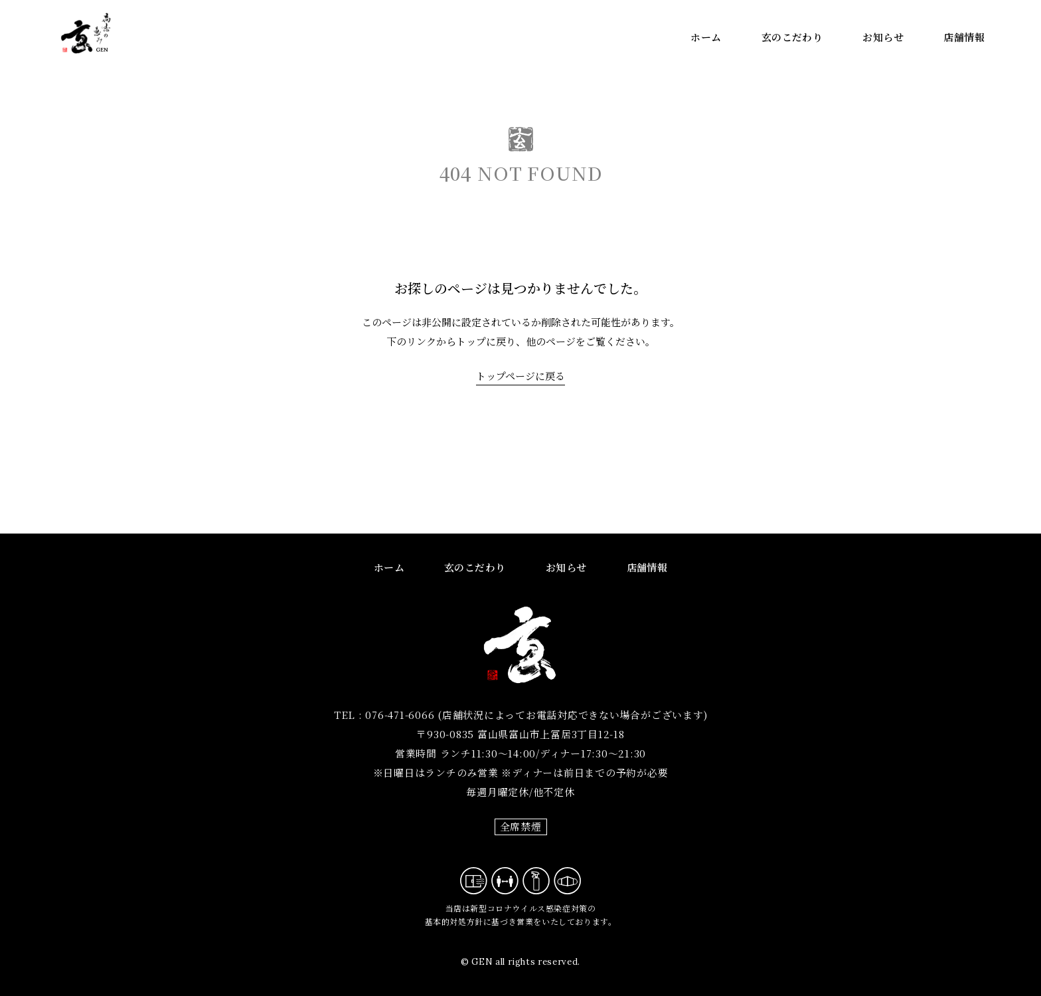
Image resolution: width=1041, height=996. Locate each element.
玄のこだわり (792, 37)
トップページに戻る (520, 376)
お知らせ (883, 37)
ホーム (705, 37)
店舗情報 (964, 37)
